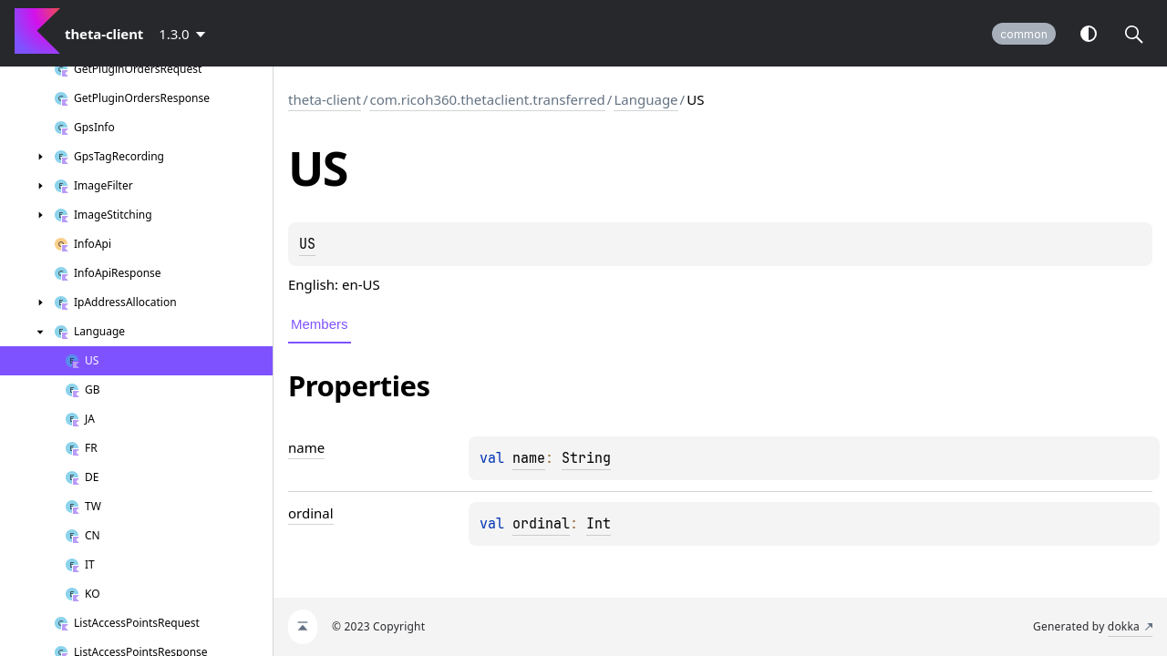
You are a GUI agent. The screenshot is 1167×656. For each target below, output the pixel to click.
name (528, 458)
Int (598, 524)
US (307, 244)
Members (319, 324)
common (1024, 34)
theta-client (324, 99)
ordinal (541, 524)
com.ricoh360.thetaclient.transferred (486, 99)
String (586, 458)
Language (645, 99)
